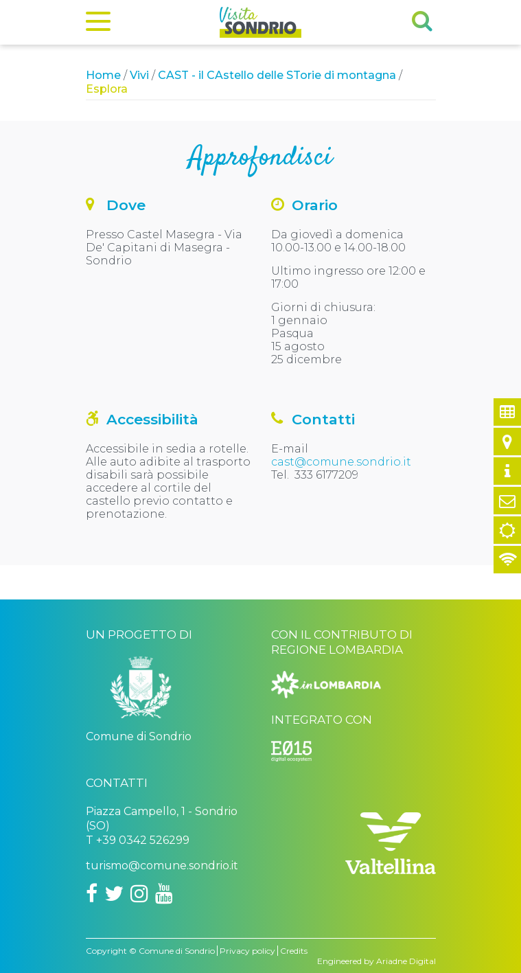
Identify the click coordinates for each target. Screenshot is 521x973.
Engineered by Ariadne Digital (376, 961)
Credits (294, 951)
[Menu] (98, 24)
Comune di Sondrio (177, 951)
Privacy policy (247, 951)
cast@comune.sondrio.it (341, 461)
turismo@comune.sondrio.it (162, 865)
